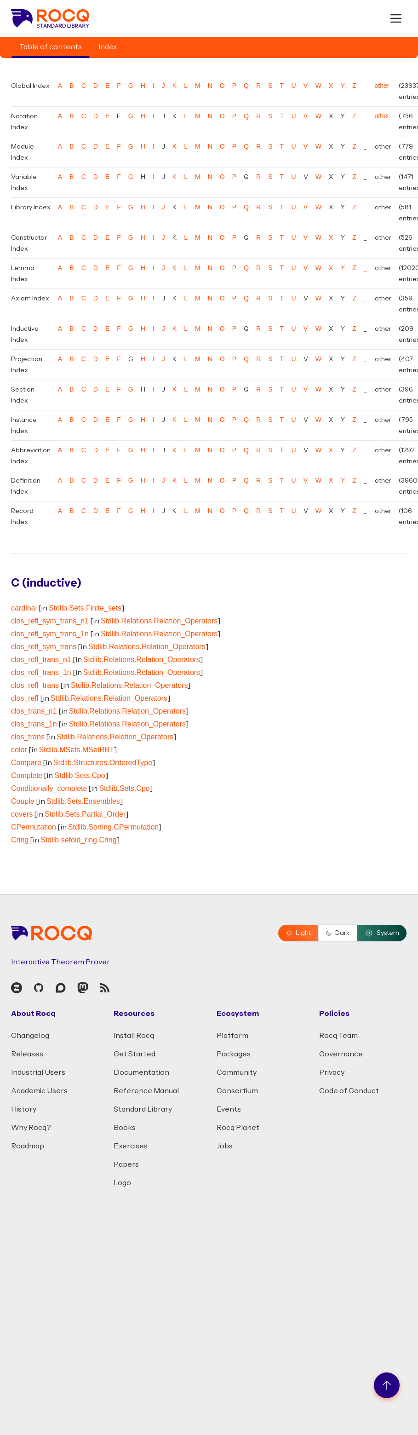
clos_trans (28, 737)
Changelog (30, 1035)
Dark (337, 933)
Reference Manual (146, 1091)
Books (125, 1127)
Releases (27, 1054)
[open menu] (396, 18)
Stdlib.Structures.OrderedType (102, 762)
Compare (26, 762)
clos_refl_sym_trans (43, 647)
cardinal (24, 608)
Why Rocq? (31, 1127)
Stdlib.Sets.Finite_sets (85, 608)
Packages (234, 1054)
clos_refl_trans (35, 685)
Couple (22, 801)
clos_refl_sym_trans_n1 (50, 621)
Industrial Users (38, 1072)
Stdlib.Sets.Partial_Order (85, 814)
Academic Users (39, 1091)
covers (22, 814)
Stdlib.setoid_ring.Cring (78, 840)
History (23, 1109)
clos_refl (25, 698)
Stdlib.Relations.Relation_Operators (159, 621)
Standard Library (143, 1109)
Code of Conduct (349, 1091)
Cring (20, 840)
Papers (126, 1164)
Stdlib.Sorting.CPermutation (113, 827)
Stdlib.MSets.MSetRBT (77, 750)
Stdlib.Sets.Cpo (79, 775)
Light (298, 933)
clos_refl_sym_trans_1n (50, 634)
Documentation (141, 1072)
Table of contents (50, 47)
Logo (122, 1183)
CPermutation (33, 827)
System (382, 933)
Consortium (237, 1091)
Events (229, 1109)
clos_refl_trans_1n (41, 672)
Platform (232, 1035)
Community (237, 1072)
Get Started (134, 1054)
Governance (341, 1054)
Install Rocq (134, 1035)
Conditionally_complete (49, 788)
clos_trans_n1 (34, 711)
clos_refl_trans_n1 (41, 659)
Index (107, 47)
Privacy (331, 1072)
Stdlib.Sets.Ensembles (83, 801)
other (382, 85)
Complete (26, 775)
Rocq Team (338, 1035)
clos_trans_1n (34, 724)
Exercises (131, 1146)
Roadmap (27, 1146)
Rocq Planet (238, 1127)
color (19, 750)
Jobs (225, 1146)
